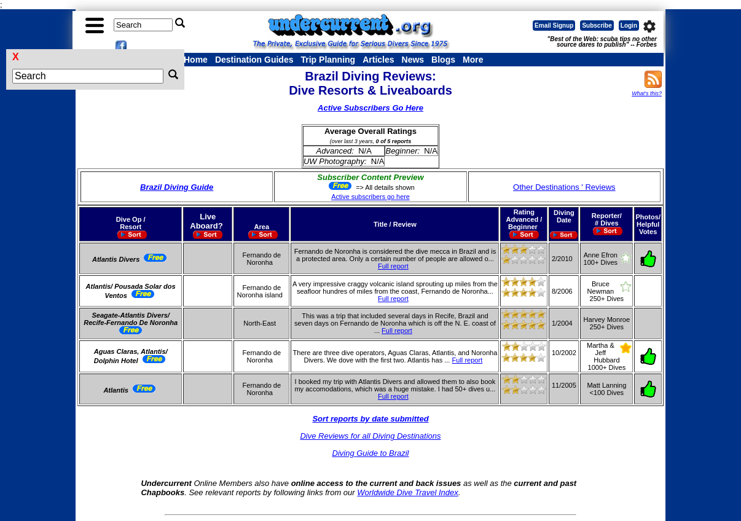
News (413, 60)
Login (629, 25)
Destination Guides (254, 60)
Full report (393, 266)
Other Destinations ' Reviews (564, 187)
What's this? (647, 93)
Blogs (443, 60)
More (473, 60)
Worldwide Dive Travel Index (407, 492)
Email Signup (554, 25)
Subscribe (596, 25)
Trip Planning (327, 60)
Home (196, 60)
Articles (378, 60)
